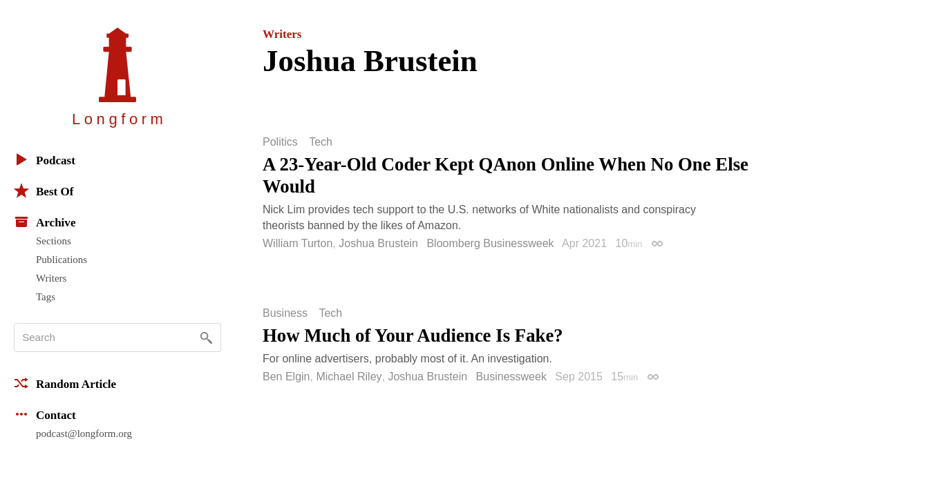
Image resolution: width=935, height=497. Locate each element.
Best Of (43, 190)
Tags (45, 296)
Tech (320, 142)
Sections (53, 240)
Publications (61, 259)
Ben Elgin (286, 376)
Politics (280, 142)
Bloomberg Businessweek (490, 243)
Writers (51, 278)
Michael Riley (348, 376)
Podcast (44, 159)
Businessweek (511, 376)
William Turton (297, 243)
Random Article (65, 383)
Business (285, 313)
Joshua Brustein (378, 243)
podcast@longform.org (84, 433)
